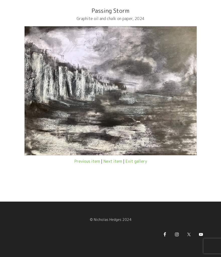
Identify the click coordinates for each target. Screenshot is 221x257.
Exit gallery (136, 161)
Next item (112, 161)
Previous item (87, 161)
